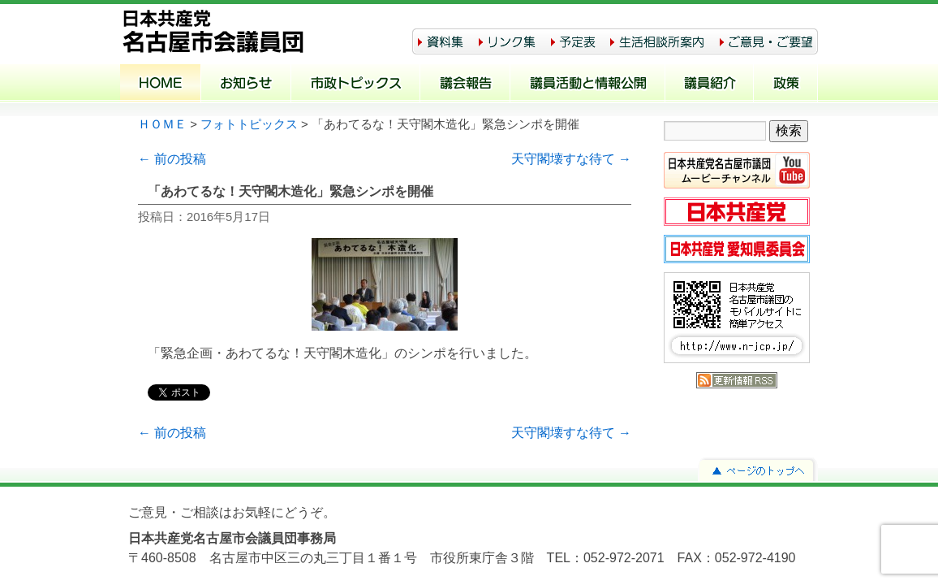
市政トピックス (355, 84)
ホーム (160, 84)
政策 (786, 84)
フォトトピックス (249, 124)
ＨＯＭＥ (162, 124)
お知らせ (246, 84)
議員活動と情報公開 (587, 84)
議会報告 (465, 84)
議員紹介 (709, 84)
